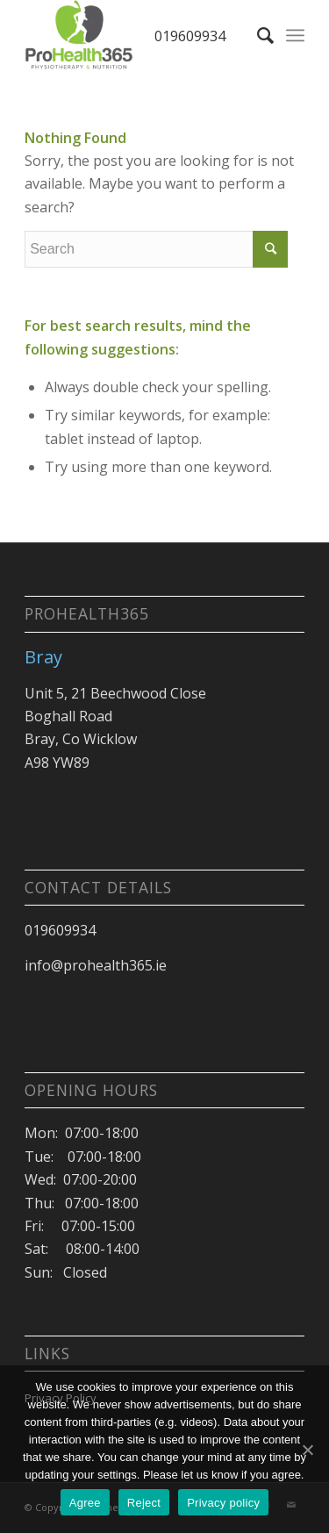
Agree (85, 1502)
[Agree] (307, 1449)
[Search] (257, 35)
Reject (144, 1502)
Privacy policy (223, 1502)
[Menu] (295, 35)
